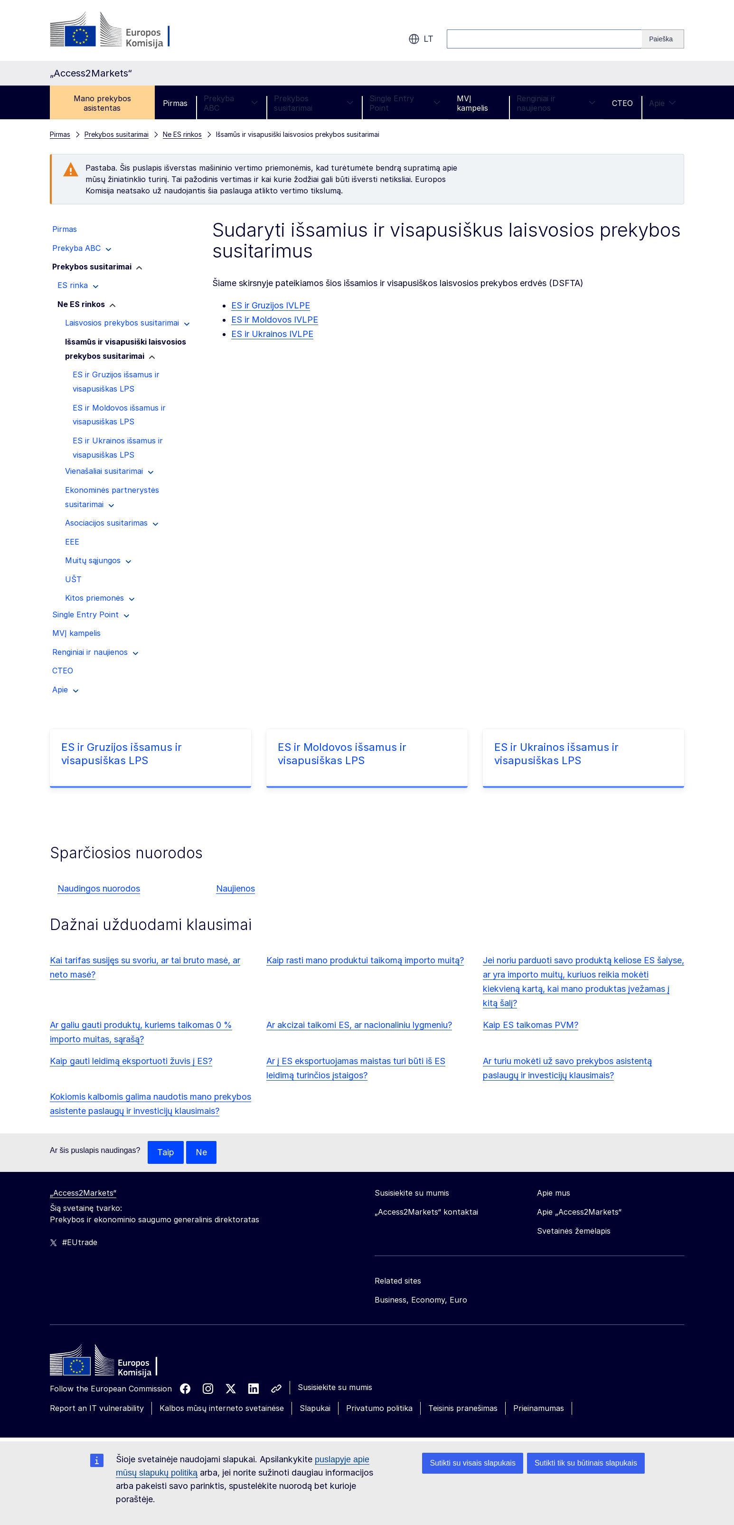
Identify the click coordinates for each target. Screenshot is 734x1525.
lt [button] (420, 39)
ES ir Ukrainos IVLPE (272, 334)
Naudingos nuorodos (98, 888)
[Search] (663, 38)
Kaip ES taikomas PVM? (530, 1025)
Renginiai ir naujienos (556, 103)
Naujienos (235, 888)
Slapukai (315, 1408)
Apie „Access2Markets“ (579, 1212)
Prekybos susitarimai (313, 103)
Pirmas (175, 103)
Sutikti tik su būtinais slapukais (586, 1463)
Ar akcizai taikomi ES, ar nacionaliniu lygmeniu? (359, 1025)
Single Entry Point (405, 103)
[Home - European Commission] (119, 1362)
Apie (662, 103)
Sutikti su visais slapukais (473, 1463)
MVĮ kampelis (472, 103)
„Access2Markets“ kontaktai (426, 1212)
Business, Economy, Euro (421, 1299)
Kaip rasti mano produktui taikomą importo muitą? (365, 960)
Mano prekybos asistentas (102, 103)
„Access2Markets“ (83, 1193)
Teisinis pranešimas (463, 1408)
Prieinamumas (538, 1408)
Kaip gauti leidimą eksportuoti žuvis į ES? (131, 1061)
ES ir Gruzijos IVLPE (270, 305)
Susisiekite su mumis (335, 1387)
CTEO (622, 103)
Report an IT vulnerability (97, 1408)
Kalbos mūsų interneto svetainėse (222, 1408)
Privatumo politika (379, 1408)
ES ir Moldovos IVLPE (274, 320)
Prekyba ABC (231, 103)
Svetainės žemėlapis (574, 1231)
